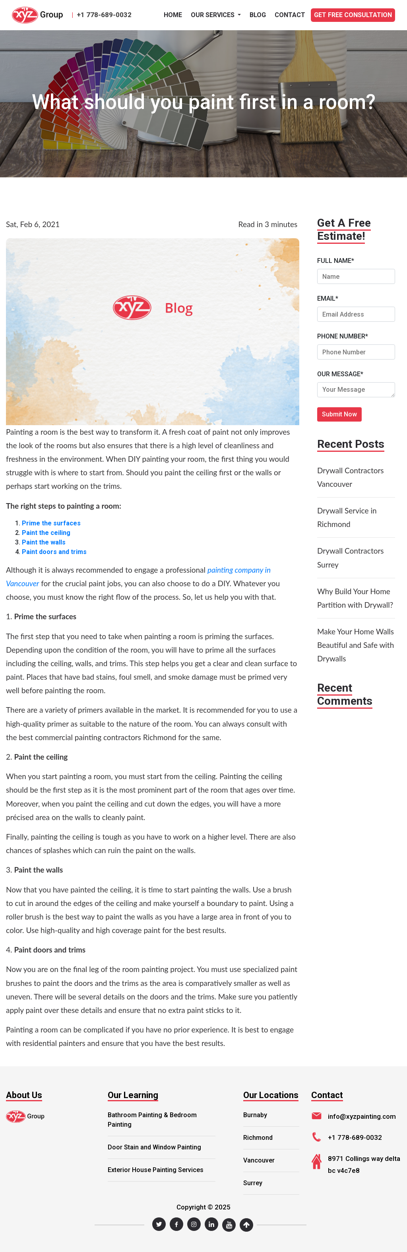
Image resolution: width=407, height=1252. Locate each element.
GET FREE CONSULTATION (353, 15)
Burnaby (255, 1115)
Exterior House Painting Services (156, 1170)
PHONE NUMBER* (342, 336)
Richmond (258, 1137)
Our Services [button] (213, 15)
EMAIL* (327, 298)
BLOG (258, 15)
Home (173, 15)
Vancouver (259, 1160)
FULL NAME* (335, 260)
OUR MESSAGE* (340, 374)
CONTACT (290, 15)
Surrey (252, 1183)
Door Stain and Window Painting (154, 1147)
